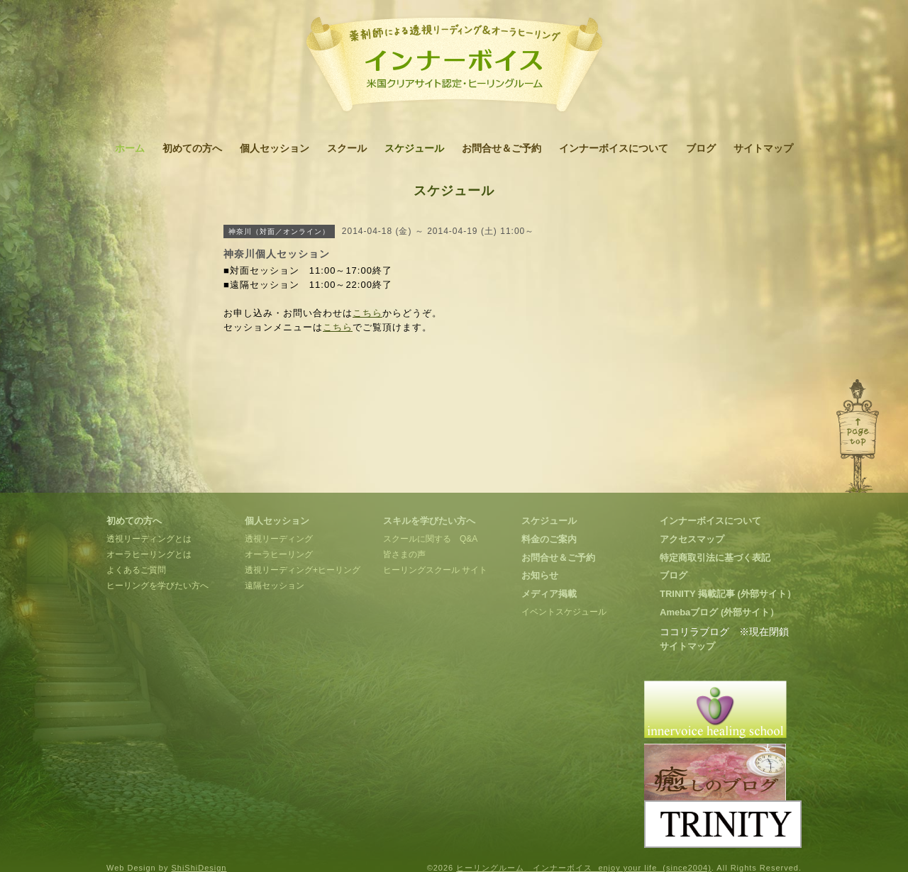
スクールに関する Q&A (430, 539)
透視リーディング (279, 539)
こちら (367, 313)
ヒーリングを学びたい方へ (157, 586)
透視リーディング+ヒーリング (302, 570)
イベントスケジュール (564, 612)
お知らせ (539, 575)
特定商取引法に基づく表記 (715, 557)
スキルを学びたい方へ (429, 520)
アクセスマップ (692, 539)
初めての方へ (192, 148)
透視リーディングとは (149, 539)
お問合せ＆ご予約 (501, 148)
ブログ (701, 148)
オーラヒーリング (279, 554)
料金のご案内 (549, 539)
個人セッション (274, 148)
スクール (347, 148)
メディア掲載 (549, 593)
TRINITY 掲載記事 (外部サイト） (728, 593)
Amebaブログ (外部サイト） (719, 612)
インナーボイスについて (613, 148)
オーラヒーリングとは (149, 554)
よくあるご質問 (136, 570)
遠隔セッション (274, 586)
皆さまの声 (404, 554)
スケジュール (414, 148)
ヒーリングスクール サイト (435, 570)
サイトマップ (763, 148)
